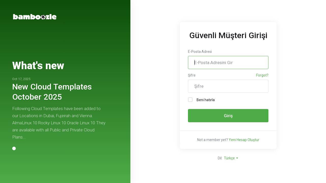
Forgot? (262, 75)
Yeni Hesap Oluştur (244, 140)
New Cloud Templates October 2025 (52, 92)
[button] (14, 148)
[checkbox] (190, 99)
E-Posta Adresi (200, 52)
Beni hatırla (201, 99)
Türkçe (231, 158)
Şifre (192, 75)
